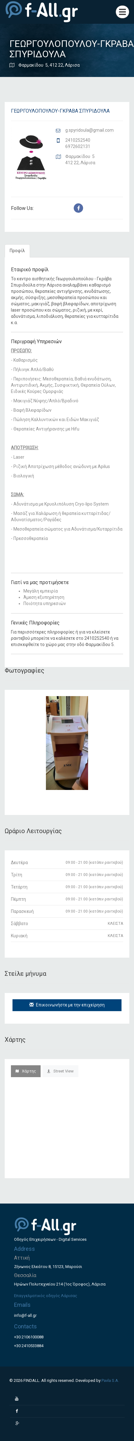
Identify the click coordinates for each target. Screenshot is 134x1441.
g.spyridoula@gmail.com (89, 130)
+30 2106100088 (28, 1337)
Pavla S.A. (110, 1380)
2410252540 (77, 140)
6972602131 (77, 146)
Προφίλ (17, 250)
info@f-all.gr (25, 1315)
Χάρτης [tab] (26, 1071)
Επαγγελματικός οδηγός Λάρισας (45, 1295)
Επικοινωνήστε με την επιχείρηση (67, 1004)
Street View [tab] (60, 1071)
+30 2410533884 (28, 1345)
